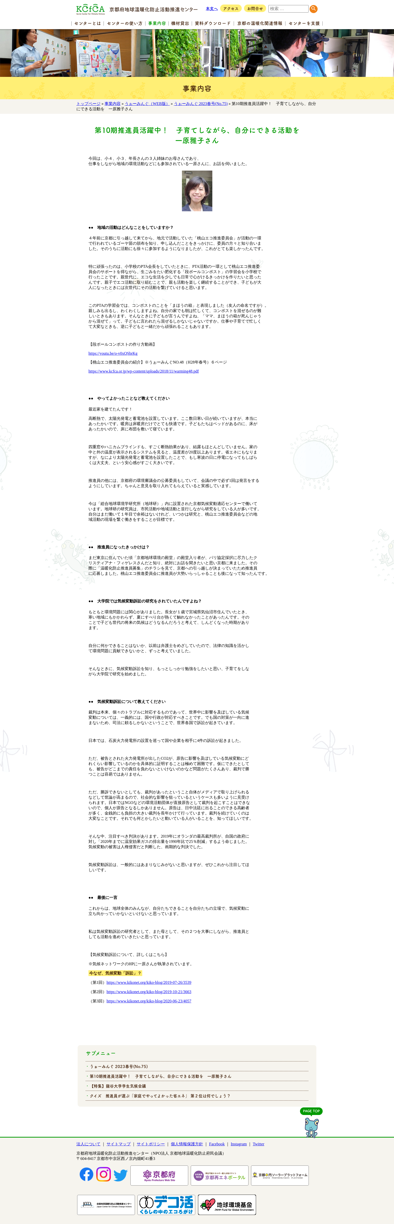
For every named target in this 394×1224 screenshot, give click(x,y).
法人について (88, 1144)
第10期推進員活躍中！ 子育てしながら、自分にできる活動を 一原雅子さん (160, 1076)
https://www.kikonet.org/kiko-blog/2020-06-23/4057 (149, 1001)
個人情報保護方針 (187, 1144)
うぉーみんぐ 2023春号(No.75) (201, 103)
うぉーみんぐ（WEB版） (147, 103)
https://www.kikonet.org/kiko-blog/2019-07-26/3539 (149, 982)
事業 (157, 23)
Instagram (239, 1144)
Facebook (217, 1144)
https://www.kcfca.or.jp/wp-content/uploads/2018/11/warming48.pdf (143, 371)
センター (87, 23)
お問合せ (255, 8)
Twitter (258, 1144)
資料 (213, 23)
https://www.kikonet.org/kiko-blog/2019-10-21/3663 (149, 992)
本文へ (212, 8)
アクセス (231, 8)
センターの (125, 23)
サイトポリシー (151, 1144)
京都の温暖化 (259, 23)
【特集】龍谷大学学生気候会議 (118, 1086)
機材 (180, 23)
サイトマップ (119, 1144)
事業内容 (113, 103)
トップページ (88, 103)
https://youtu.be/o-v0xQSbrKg (112, 353)
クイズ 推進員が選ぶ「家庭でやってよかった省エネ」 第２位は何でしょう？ (160, 1095)
